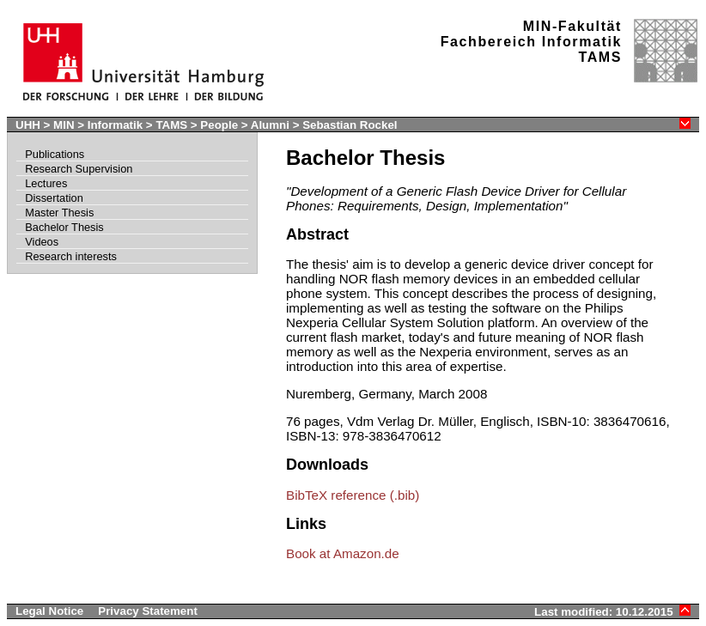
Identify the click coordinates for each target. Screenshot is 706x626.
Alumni (270, 125)
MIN (63, 125)
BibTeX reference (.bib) (352, 495)
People (219, 125)
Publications (54, 154)
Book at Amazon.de (342, 553)
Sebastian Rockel (349, 125)
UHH (27, 125)
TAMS (171, 125)
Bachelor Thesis (64, 227)
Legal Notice (49, 611)
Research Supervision (78, 168)
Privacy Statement (148, 611)
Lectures (46, 183)
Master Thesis (59, 212)
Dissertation (54, 197)
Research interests (71, 256)
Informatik (115, 125)
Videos (41, 241)
